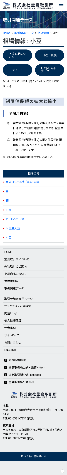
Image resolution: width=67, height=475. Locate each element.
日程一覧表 (49, 55)
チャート (17, 70)
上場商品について (17, 55)
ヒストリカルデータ (48, 70)
